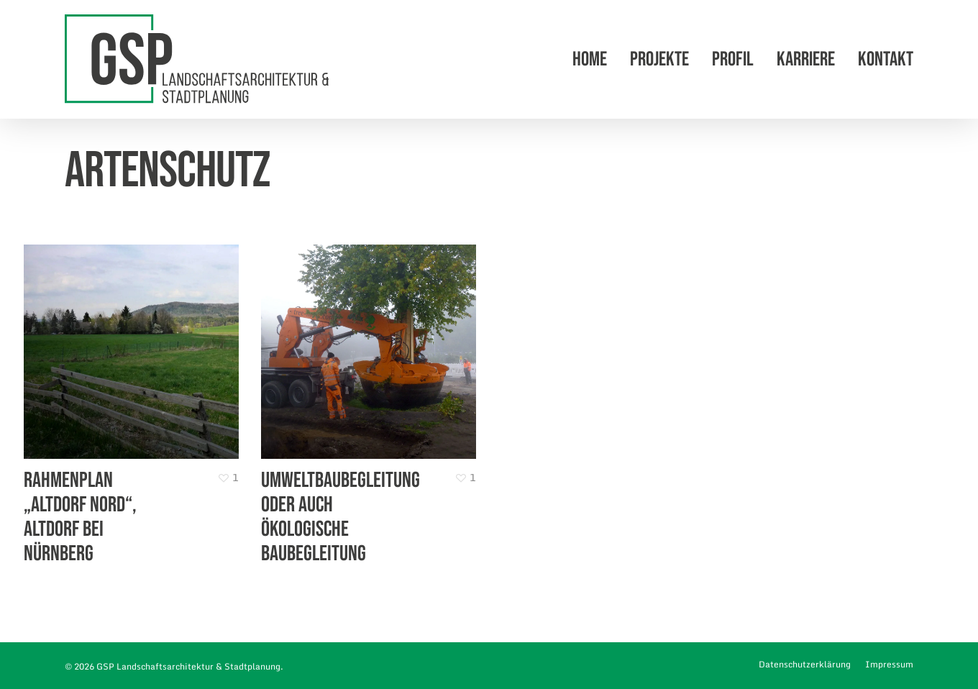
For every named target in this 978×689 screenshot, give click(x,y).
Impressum (889, 664)
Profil (733, 60)
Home (589, 60)
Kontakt (885, 60)
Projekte (659, 60)
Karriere (806, 60)
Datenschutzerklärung (805, 664)
